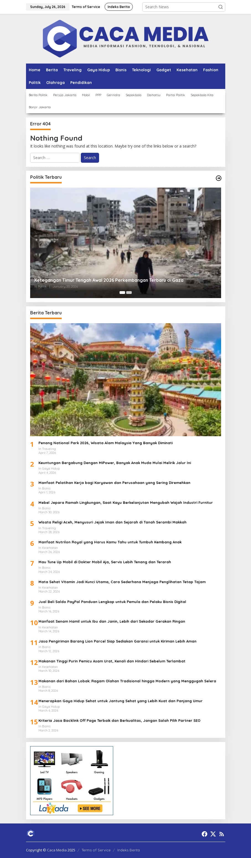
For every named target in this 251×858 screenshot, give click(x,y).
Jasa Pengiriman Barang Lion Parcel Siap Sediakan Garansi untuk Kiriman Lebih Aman (117, 641)
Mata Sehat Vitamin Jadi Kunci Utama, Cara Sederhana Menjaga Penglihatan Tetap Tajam (122, 582)
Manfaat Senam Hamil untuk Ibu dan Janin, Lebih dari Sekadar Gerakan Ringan (111, 621)
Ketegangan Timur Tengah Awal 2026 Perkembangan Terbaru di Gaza (108, 280)
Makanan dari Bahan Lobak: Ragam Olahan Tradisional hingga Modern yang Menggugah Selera (127, 681)
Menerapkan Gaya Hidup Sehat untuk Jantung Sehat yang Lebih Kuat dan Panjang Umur (120, 701)
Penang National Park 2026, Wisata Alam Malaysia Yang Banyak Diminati (105, 443)
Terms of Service (96, 850)
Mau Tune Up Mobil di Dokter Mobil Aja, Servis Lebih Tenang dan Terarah (104, 562)
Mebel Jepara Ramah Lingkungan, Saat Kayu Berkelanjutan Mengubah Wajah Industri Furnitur (125, 502)
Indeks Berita (128, 850)
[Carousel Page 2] (129, 292)
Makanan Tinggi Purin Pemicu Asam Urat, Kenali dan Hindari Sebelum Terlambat (111, 661)
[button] (220, 7)
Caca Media (57, 850)
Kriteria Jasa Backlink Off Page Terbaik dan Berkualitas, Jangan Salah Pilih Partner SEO (119, 720)
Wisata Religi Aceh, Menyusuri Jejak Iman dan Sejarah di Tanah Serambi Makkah (112, 522)
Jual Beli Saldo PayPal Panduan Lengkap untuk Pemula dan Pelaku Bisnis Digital (112, 601)
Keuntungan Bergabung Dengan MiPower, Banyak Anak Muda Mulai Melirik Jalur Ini (114, 462)
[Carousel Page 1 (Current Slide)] (122, 292)
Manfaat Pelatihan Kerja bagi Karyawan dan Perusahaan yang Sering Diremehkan (114, 482)
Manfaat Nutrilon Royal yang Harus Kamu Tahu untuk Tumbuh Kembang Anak (110, 542)
